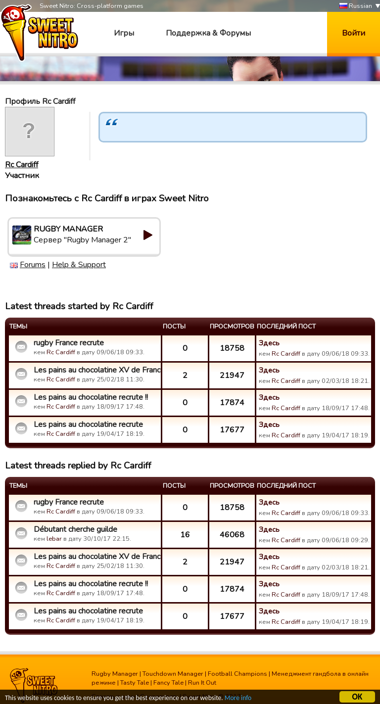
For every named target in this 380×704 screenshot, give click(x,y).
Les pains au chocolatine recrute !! (91, 397)
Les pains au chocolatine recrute (88, 424)
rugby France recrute (69, 342)
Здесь (269, 343)
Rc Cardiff (21, 164)
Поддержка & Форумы (208, 33)
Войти (353, 33)
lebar (54, 538)
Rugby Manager (115, 673)
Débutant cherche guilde (75, 529)
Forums (33, 264)
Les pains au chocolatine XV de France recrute (96, 370)
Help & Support (79, 264)
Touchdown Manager (172, 673)
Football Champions (237, 673)
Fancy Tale (168, 682)
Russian (355, 6)
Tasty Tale (134, 682)
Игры (124, 33)
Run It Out (202, 682)
